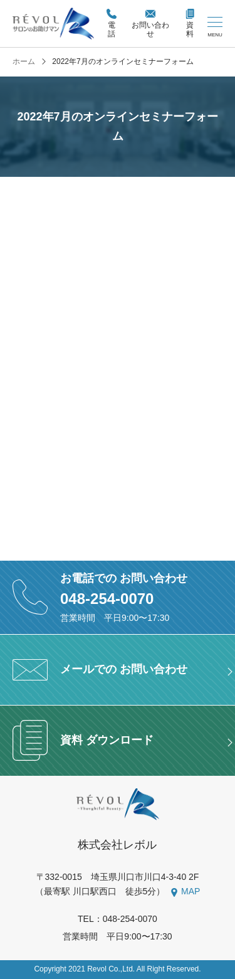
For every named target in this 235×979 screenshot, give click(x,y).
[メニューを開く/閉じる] (214, 27)
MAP (190, 891)
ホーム (24, 62)
